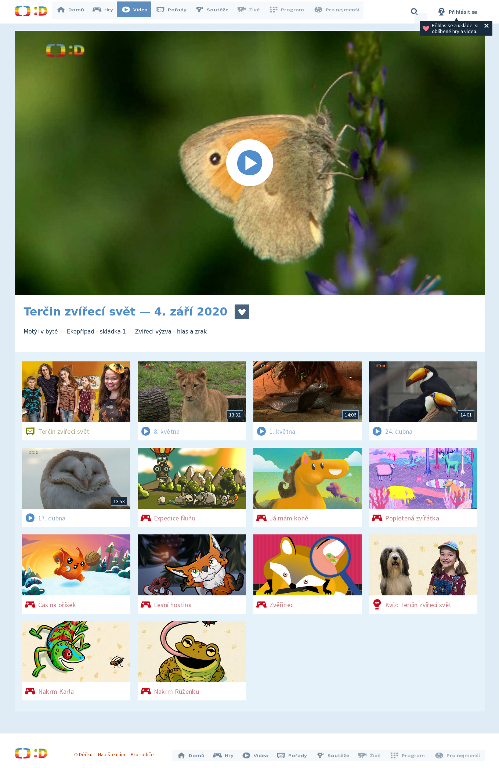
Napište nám (113, 752)
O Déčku (85, 752)
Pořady (175, 11)
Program (289, 11)
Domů (73, 11)
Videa (138, 11)
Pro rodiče (144, 752)
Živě (251, 11)
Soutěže (215, 11)
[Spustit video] (250, 163)
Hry (106, 11)
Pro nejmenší (337, 11)
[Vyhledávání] (414, 12)
